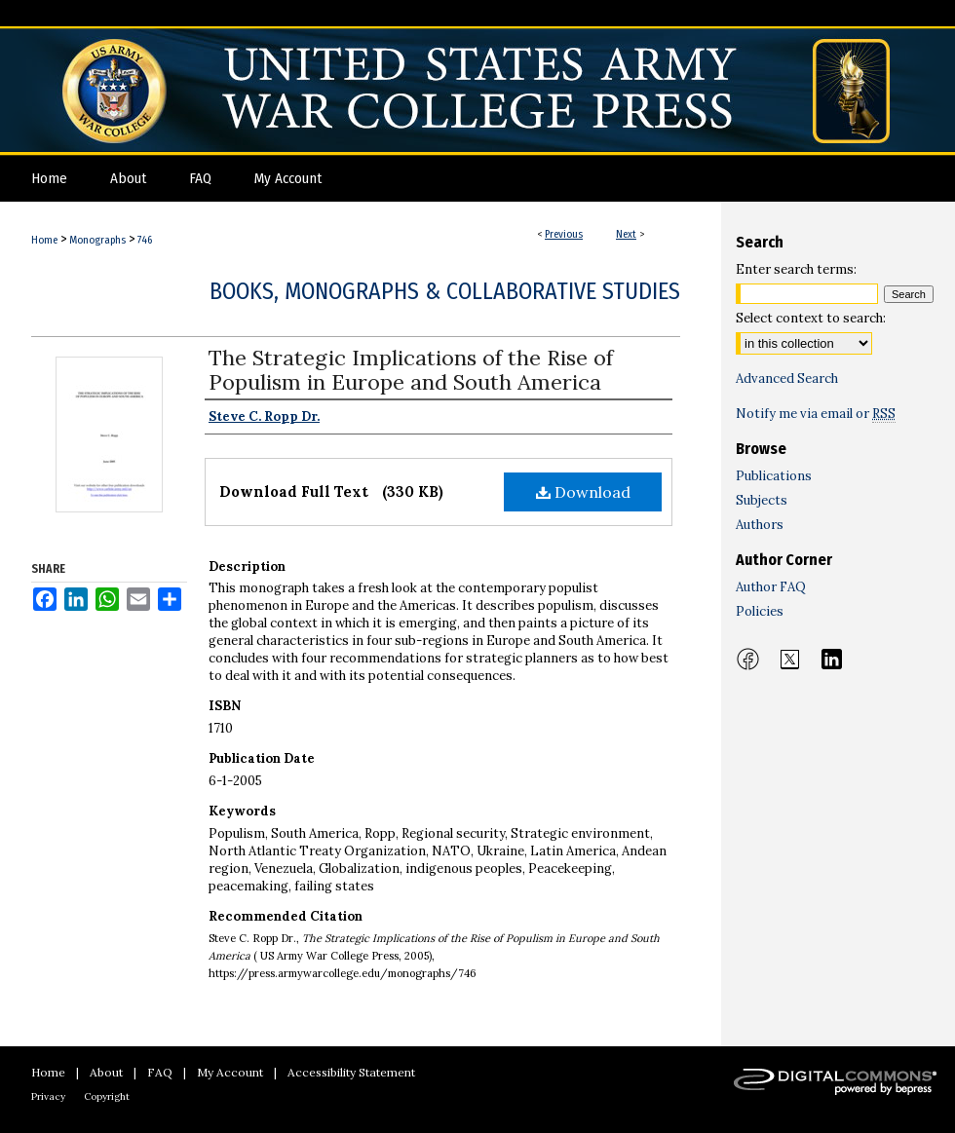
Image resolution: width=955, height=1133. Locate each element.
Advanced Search (787, 378)
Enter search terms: (796, 269)
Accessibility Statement (351, 1072)
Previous (564, 234)
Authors (759, 524)
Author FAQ (771, 587)
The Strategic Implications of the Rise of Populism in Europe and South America (411, 370)
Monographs (97, 240)
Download (583, 492)
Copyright (107, 1096)
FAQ (159, 1072)
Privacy (48, 1096)
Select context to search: (811, 318)
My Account (230, 1072)
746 (144, 240)
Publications (774, 476)
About (106, 1072)
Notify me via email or (816, 413)
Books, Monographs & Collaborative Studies (445, 291)
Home (44, 240)
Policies (759, 611)
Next (626, 234)
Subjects (761, 500)
